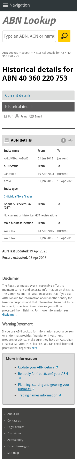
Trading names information (39, 395)
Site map (13, 453)
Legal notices (15, 427)
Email (38, 116)
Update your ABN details (38, 367)
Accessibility (15, 440)
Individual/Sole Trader (18, 196)
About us (13, 414)
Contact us (14, 420)
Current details (17, 95)
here (34, 348)
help (69, 140)
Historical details (19, 107)
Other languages (18, 446)
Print (24, 116)
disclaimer (9, 314)
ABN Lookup (10, 53)
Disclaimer (14, 433)
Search (26, 53)
